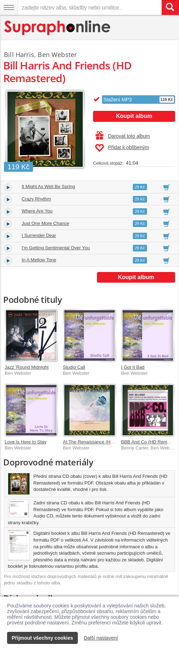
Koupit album (134, 116)
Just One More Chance (45, 223)
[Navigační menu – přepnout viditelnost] (9, 7)
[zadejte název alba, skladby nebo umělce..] (90, 7)
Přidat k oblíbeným (122, 148)
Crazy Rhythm (36, 199)
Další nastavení (101, 638)
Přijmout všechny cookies (42, 638)
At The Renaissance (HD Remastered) (102, 442)
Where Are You (37, 211)
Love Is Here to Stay (26, 442)
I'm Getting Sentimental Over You (56, 247)
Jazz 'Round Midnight (27, 367)
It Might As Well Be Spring (48, 186)
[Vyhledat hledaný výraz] (170, 7)
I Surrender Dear (39, 235)
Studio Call (74, 367)
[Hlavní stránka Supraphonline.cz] (58, 28)
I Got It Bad (133, 367)
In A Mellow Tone (39, 259)
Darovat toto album (123, 136)
